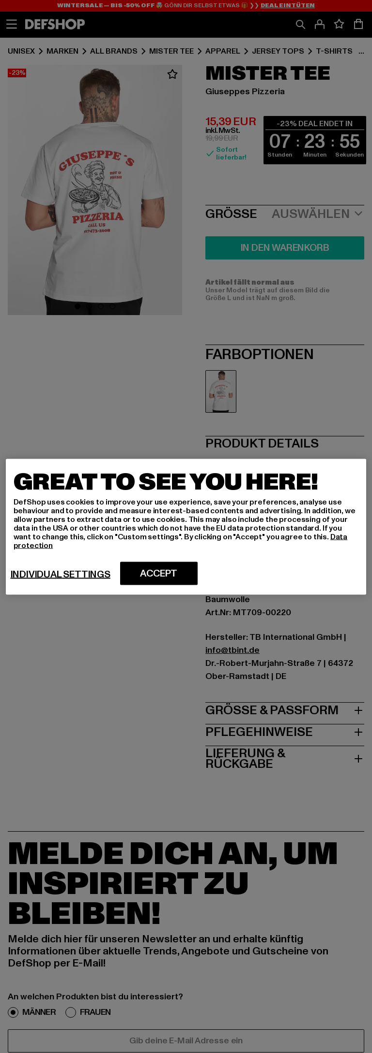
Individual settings (60, 574)
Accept (158, 573)
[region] (186, 526)
